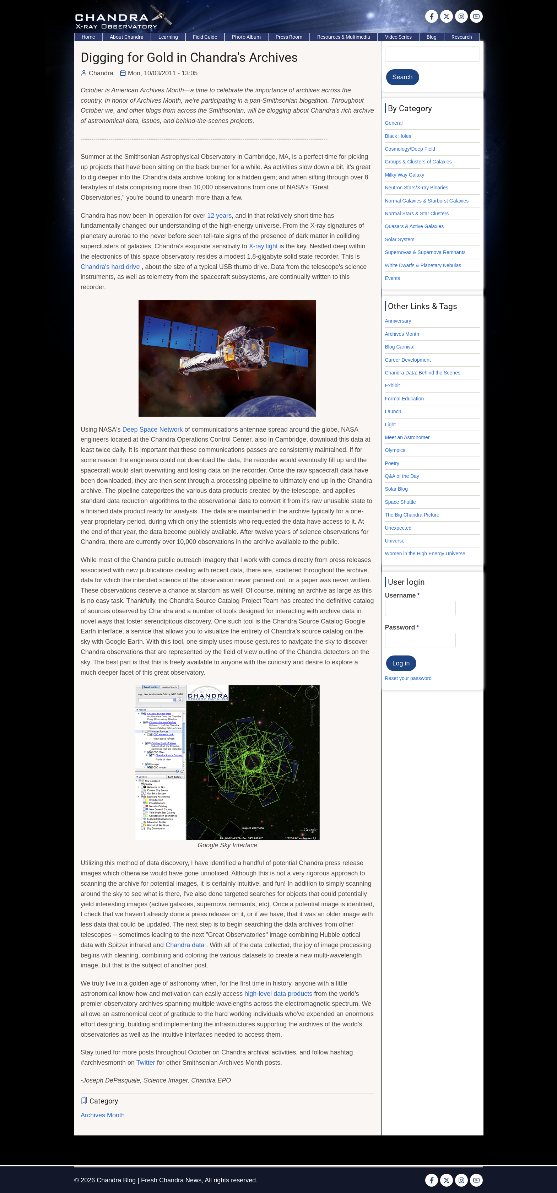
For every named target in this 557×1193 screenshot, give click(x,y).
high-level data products (278, 993)
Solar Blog (396, 489)
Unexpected (398, 528)
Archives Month (103, 1115)
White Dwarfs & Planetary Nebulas (423, 265)
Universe (395, 541)
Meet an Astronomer (407, 437)
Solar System (400, 239)
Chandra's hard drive (111, 266)
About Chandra (127, 37)
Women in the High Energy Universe (425, 553)
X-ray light (263, 246)
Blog (432, 37)
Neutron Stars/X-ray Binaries (416, 187)
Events (392, 278)
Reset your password (408, 678)
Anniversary (398, 321)
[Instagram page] (461, 16)
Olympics (395, 450)
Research (461, 37)
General (394, 123)
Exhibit (392, 385)
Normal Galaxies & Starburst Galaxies (427, 201)
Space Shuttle (400, 502)
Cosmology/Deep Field (410, 149)
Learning (168, 37)
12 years (219, 215)
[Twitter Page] (446, 16)
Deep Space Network (153, 429)
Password (400, 627)
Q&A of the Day (402, 476)
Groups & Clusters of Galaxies (418, 161)
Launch (393, 411)
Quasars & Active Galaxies (414, 226)
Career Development (408, 360)
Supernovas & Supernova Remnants (425, 252)
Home (88, 37)
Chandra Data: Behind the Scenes (422, 373)
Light (390, 424)
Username (400, 595)
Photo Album (246, 37)
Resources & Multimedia (343, 37)
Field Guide (205, 37)
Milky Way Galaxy (404, 175)
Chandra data (186, 945)
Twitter (145, 1062)
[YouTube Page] (476, 16)
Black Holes (398, 136)
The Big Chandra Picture (412, 515)
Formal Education (404, 398)
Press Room (289, 37)
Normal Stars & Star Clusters (417, 213)
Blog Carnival (400, 347)
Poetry (392, 463)
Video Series (398, 37)
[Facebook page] (431, 16)
